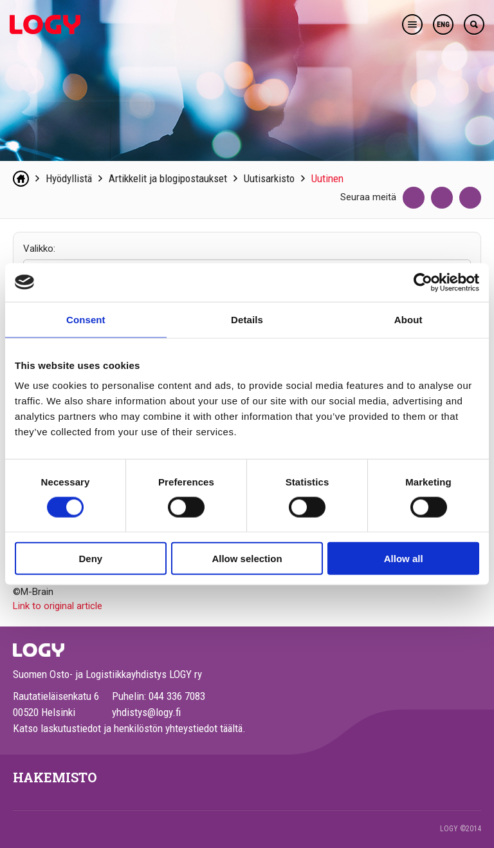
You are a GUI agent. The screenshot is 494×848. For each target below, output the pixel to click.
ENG (443, 24)
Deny (90, 558)
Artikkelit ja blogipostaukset (168, 178)
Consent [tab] (85, 319)
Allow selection (247, 558)
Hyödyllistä (69, 178)
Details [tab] (247, 319)
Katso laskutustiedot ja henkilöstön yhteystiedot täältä (127, 728)
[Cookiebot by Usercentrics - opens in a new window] (423, 282)
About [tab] (408, 319)
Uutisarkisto (269, 178)
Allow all (403, 558)
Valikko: (39, 248)
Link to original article (57, 606)
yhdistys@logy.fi (146, 712)
